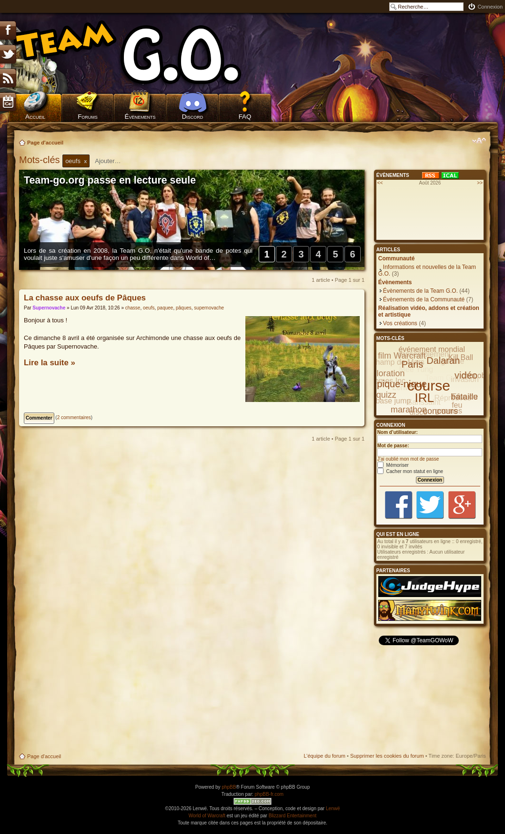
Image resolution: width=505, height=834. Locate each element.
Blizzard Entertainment (293, 815)
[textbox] (114, 160)
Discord (192, 116)
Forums (88, 116)
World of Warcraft (207, 815)
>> (480, 182)
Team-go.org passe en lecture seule (110, 180)
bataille (464, 397)
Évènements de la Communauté (424, 299)
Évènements (140, 116)
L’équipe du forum (324, 756)
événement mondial (431, 349)
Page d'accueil (45, 142)
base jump (393, 401)
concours (440, 411)
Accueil (35, 116)
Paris (413, 364)
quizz (386, 395)
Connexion (490, 7)
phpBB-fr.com (269, 794)
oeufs (148, 307)
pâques (184, 307)
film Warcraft (401, 355)
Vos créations (400, 323)
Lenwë (333, 808)
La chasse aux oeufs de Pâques (85, 297)
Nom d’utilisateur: (397, 432)
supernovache (209, 307)
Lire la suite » (49, 362)
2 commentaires (74, 417)
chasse (133, 307)
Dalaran (443, 360)
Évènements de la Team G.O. (420, 291)
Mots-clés (40, 159)
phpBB (229, 787)
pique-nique (402, 384)
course (428, 385)
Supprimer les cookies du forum (387, 756)
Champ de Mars (397, 362)
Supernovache (48, 307)
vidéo (465, 375)
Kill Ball (460, 357)
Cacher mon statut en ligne (410, 471)
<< (380, 182)
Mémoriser (393, 465)
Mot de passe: (393, 445)
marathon (409, 409)
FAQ (245, 116)
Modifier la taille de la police (479, 140)
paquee (165, 307)
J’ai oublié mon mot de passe (408, 459)
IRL (424, 398)
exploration (383, 373)
